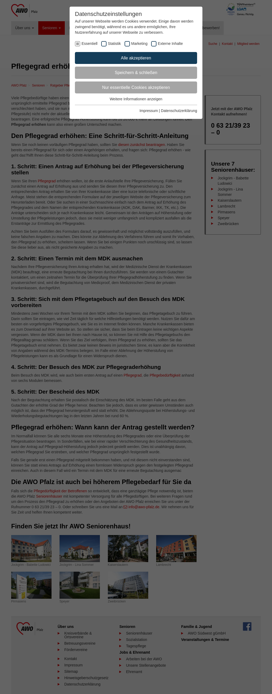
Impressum (148, 111)
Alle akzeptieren (136, 58)
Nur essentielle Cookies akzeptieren (136, 87)
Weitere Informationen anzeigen (136, 99)
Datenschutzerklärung (179, 111)
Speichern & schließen (136, 72)
